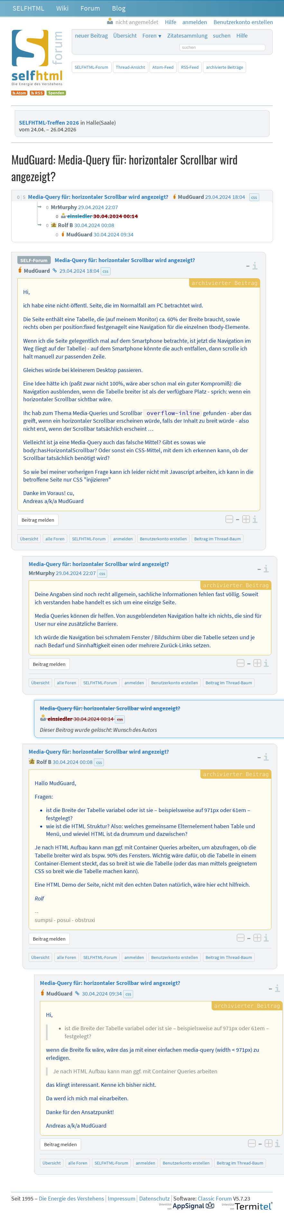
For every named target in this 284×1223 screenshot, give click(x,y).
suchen (222, 35)
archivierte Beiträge (224, 67)
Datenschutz (154, 1198)
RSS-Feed (190, 67)
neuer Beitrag (91, 35)
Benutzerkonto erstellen (163, 539)
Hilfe (242, 35)
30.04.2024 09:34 (102, 993)
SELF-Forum (34, 260)
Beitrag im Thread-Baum (217, 539)
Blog (118, 8)
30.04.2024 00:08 (73, 762)
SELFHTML (28, 8)
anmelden (123, 539)
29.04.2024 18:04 (79, 270)
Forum (90, 8)
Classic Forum (215, 1198)
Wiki (62, 8)
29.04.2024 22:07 (76, 573)
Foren (149, 35)
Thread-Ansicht (130, 67)
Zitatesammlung (187, 35)
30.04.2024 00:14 (94, 718)
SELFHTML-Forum (91, 67)
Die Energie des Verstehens (71, 1198)
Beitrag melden (38, 520)
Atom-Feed (163, 67)
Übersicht (125, 35)
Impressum (121, 1198)
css (105, 271)
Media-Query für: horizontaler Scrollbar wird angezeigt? (125, 260)
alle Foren (55, 539)
